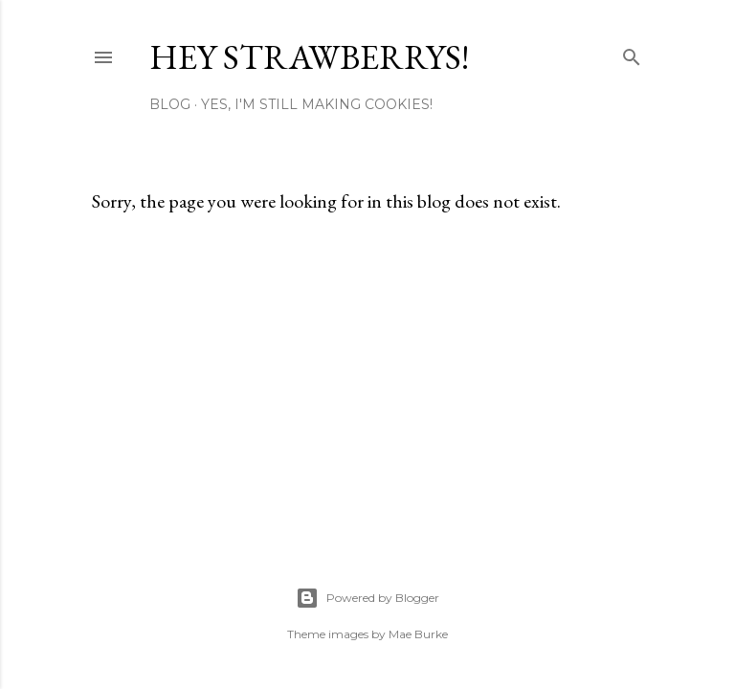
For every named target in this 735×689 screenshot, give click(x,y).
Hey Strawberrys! (309, 56)
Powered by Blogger (367, 598)
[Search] (631, 53)
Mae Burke (418, 634)
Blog (169, 104)
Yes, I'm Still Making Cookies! (317, 104)
